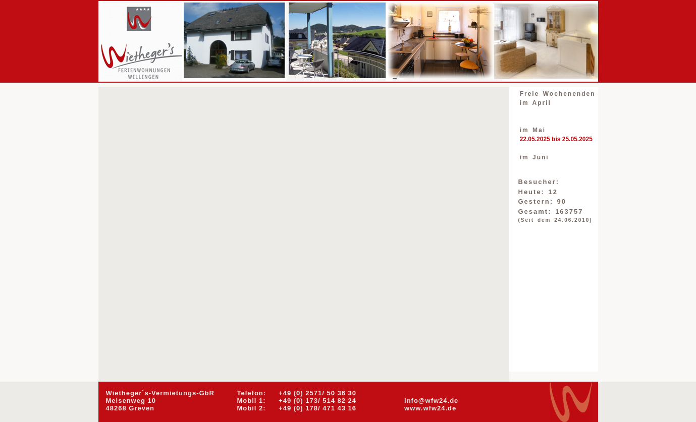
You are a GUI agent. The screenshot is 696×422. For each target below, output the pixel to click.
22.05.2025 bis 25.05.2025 (556, 139)
